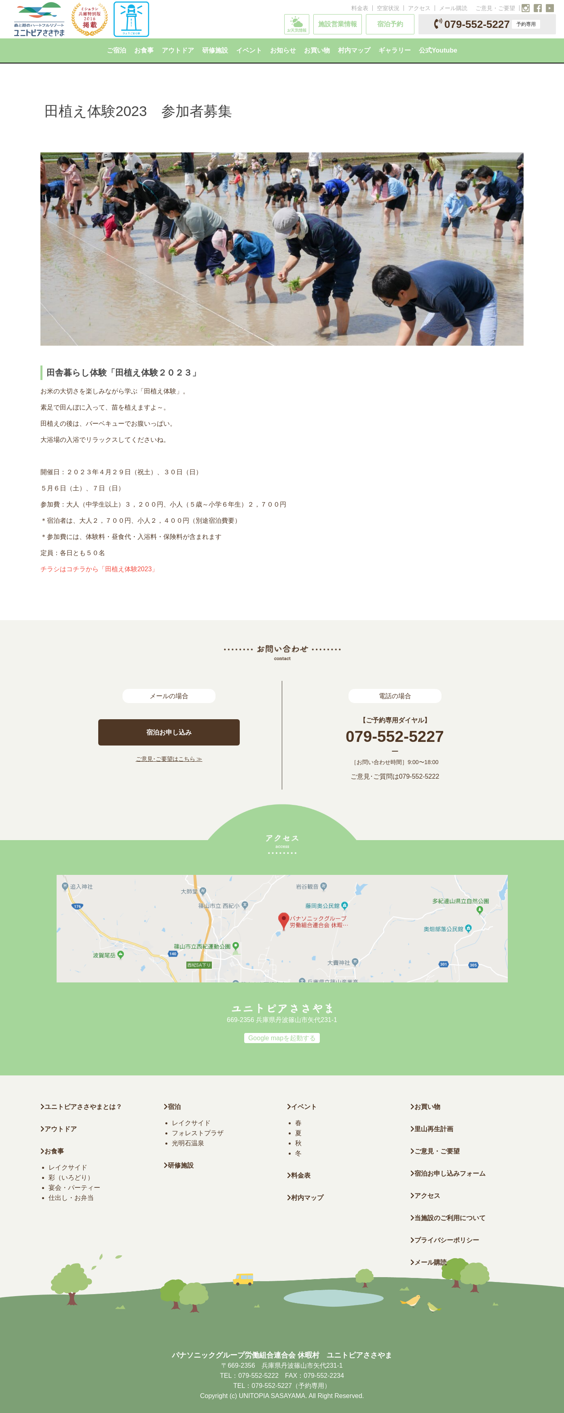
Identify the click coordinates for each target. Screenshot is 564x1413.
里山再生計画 (431, 1129)
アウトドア (60, 1129)
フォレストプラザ (198, 1133)
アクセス (419, 8)
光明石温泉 (188, 1143)
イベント (302, 1106)
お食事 (52, 1151)
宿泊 (172, 1106)
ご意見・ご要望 (495, 8)
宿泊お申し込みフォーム (448, 1173)
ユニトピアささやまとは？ (81, 1106)
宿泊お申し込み (169, 732)
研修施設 (179, 1165)
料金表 (359, 8)
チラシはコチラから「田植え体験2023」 (99, 569)
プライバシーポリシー (444, 1240)
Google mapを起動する (282, 1038)
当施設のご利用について (448, 1217)
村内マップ (305, 1197)
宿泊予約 (390, 24)
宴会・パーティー (74, 1187)
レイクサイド (68, 1167)
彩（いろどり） (71, 1177)
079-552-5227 (487, 24)
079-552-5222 (419, 776)
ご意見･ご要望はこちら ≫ (169, 759)
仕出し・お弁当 (71, 1197)
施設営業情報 (337, 24)
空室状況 (388, 8)
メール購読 (453, 8)
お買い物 (425, 1106)
